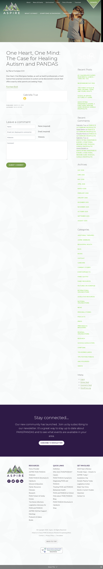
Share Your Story (83, 487)
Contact (41, 536)
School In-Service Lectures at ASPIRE (85, 96)
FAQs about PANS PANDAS (62, 496)
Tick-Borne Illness (85, 352)
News (80, 308)
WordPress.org (85, 388)
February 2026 (83, 193)
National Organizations (83, 302)
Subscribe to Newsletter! (51, 443)
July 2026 (81, 170)
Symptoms (81, 348)
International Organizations (83, 291)
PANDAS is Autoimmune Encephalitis (86, 126)
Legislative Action (83, 484)
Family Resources (84, 281)
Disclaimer (59, 536)
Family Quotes (83, 277)
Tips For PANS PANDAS (86, 357)
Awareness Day (82, 478)
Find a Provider (34, 469)
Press (80, 321)
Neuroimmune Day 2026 (86, 83)
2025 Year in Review (84, 469)
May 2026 (81, 179)
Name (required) (44, 126)
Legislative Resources (86, 297)
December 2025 (83, 202)
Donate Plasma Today (85, 481)
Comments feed (86, 385)
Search (92, 56)
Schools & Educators (86, 343)
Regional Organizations (83, 333)
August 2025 (82, 221)
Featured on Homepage (86, 286)
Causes (55, 475)
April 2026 (81, 184)
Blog (15, 107)
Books (20, 107)
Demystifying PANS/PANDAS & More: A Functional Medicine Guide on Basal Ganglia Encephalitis (87, 105)
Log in (82, 379)
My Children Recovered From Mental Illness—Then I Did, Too (86, 77)
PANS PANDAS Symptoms (62, 478)
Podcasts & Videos (35, 517)
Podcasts (81, 317)
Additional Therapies (86, 235)
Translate (78, 2)
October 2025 (83, 212)
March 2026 (82, 189)
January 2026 (83, 198)
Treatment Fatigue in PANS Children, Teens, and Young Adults (86, 89)
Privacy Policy (50, 536)
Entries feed (84, 382)
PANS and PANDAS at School (63, 493)
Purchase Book (12, 87)
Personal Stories (84, 312)
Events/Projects (84, 272)
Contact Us (81, 496)
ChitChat (81, 258)
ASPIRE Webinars (84, 240)
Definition (56, 469)
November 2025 (83, 207)
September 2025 (83, 216)
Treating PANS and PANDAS (63, 487)
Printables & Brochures (82, 327)
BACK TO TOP (52, 541)
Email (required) (44, 131)
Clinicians (81, 263)
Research (81, 338)
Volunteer (80, 493)
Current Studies (84, 267)
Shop (55, 508)
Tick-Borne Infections (36, 502)
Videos (80, 366)
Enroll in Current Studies (85, 490)
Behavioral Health (85, 244)
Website (41, 137)
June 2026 (81, 175)
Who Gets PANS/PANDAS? (62, 472)
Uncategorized (83, 361)
